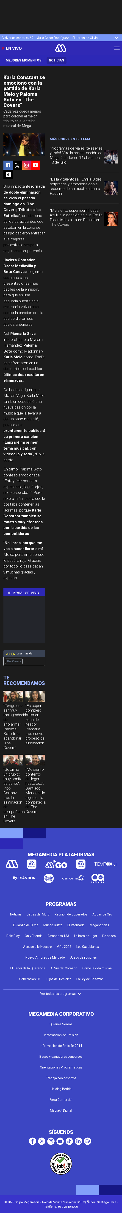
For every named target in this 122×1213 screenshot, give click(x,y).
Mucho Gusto (52, 925)
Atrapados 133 (58, 936)
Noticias (56, 60)
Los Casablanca (87, 947)
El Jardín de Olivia (85, 38)
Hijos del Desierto (59, 979)
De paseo (109, 936)
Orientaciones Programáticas (61, 1067)
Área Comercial (61, 1100)
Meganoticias (99, 925)
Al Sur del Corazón (63, 968)
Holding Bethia (61, 1089)
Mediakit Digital (61, 1110)
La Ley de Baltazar (89, 979)
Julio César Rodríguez (53, 38)
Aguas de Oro (102, 914)
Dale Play (13, 936)
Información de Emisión (61, 1035)
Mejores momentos (24, 60)
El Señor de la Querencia (27, 968)
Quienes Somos (61, 1024)
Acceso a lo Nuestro (37, 947)
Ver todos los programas (61, 994)
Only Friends (33, 936)
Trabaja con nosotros (61, 1078)
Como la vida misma (97, 968)
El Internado (76, 925)
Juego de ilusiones (83, 957)
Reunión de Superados (71, 914)
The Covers (14, 661)
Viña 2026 (64, 947)
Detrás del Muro (38, 914)
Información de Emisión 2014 (61, 1046)
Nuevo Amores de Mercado (45, 957)
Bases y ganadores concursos (61, 1056)
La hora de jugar (85, 936)
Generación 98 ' (30, 979)
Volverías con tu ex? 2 (17, 38)
